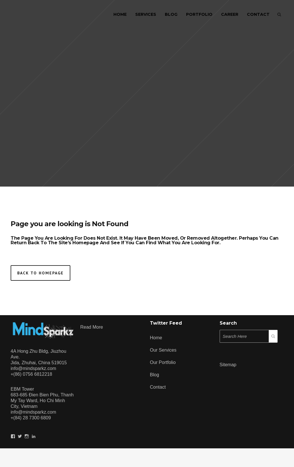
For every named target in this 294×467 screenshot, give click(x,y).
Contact (158, 387)
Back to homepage (40, 273)
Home (156, 337)
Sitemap (228, 364)
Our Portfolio (163, 362)
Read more (91, 327)
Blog (154, 374)
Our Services (163, 350)
